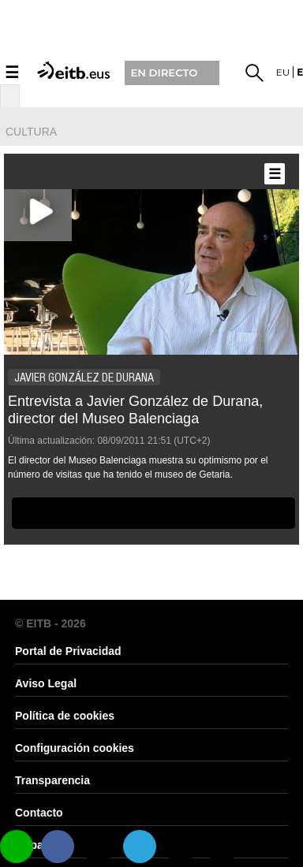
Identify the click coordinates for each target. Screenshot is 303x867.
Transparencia (52, 780)
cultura (31, 131)
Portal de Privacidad (68, 651)
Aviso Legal (46, 683)
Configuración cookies (74, 748)
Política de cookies (64, 715)
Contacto (39, 812)
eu (283, 72)
